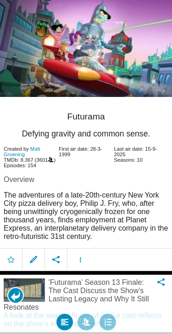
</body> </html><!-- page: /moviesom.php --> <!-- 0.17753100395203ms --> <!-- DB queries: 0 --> (86, 167)
